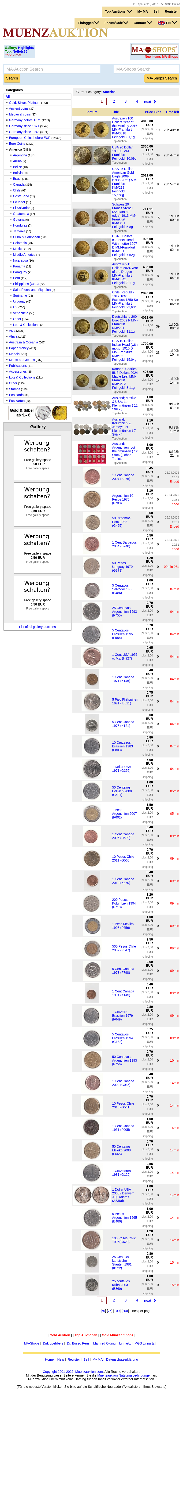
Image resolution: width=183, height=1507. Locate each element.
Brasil (17, 178)
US (15, 307)
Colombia (20, 243)
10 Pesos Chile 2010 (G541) (123, 1105)
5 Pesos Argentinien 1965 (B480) (124, 1217)
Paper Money (18, 348)
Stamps (14, 389)
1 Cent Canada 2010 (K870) (123, 881)
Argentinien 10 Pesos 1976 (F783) (122, 499)
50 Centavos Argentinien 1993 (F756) (124, 1060)
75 (110, 1311)
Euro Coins (17, 143)
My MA (142, 11)
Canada (18, 184)
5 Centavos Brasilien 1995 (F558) (122, 634)
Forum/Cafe (116, 22)
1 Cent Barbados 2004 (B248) (124, 544)
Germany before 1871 (25, 120)
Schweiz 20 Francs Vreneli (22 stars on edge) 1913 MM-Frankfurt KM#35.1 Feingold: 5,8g (124, 215)
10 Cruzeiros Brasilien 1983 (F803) (122, 746)
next (147, 102)
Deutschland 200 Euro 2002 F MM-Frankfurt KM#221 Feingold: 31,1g (125, 324)
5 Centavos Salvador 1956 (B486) (122, 589)
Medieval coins (20, 114)
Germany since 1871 (24, 126)
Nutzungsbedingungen (135, 1375)
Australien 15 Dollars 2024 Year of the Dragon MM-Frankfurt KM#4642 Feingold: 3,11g (125, 273)
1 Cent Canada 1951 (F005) (123, 1128)
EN (167, 22)
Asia (12, 330)
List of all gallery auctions (37, 627)
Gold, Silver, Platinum (24, 103)
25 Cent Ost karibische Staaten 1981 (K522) (121, 1262)
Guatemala (21, 214)
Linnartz (125, 1343)
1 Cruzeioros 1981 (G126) (121, 1172)
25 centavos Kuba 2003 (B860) (121, 1285)
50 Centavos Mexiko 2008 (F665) (121, 1150)
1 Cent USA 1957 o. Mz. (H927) (124, 656)
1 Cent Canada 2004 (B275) (123, 477)
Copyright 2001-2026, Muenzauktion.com (73, 1372)
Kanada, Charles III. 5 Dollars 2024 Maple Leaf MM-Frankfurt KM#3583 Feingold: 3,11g (125, 378)
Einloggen (88, 22)
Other (17, 319)
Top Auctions (118, 11)
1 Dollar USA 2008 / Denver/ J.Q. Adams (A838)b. (123, 1195)
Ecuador (19, 202)
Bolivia (17, 173)
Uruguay (19, 301)
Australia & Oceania (23, 342)
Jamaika (19, 231)
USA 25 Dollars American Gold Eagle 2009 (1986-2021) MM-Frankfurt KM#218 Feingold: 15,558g (124, 182)
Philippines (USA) (26, 284)
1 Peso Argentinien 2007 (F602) (124, 813)
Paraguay (20, 272)
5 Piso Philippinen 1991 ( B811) (125, 701)
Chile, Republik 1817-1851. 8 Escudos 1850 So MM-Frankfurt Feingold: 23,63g (125, 299)
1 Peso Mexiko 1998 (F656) (123, 926)
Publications (18, 366)
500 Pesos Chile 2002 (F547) (124, 948)
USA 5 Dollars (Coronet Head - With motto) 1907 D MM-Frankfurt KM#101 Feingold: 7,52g (124, 245)
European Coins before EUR (29, 138)
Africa (13, 336)
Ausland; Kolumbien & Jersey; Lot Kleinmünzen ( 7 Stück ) (124, 427)
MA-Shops (31, 1343)
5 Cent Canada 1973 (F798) (123, 970)
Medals (14, 354)
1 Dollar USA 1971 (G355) (121, 768)
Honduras (20, 225)
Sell (156, 11)
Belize (17, 167)
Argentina (20, 155)
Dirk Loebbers (53, 1343)
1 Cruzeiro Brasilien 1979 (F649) (122, 1015)
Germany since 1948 (24, 132)
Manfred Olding (104, 1343)
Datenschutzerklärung (122, 1359)
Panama (19, 266)
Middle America (24, 254)
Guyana (18, 219)
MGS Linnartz (144, 1343)
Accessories (17, 371)
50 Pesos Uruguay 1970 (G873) (122, 566)
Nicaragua (20, 260)
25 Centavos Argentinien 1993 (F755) (124, 611)
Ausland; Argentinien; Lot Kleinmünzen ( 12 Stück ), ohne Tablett (125, 451)
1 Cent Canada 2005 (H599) (123, 836)
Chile (16, 190)
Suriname (20, 295)
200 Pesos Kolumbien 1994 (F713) (124, 903)
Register (171, 11)
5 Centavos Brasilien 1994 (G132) (122, 1038)
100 (117, 1311)
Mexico (18, 249)
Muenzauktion (107, 1375)
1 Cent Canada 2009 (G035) (123, 1083)
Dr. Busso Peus (78, 1343)
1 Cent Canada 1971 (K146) (123, 679)
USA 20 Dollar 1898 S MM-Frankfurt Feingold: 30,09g (124, 152)
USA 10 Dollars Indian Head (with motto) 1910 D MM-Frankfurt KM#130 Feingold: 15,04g (125, 350)
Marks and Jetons (22, 360)
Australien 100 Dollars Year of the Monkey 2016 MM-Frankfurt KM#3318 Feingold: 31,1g (124, 127)
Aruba (17, 161)
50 (103, 1311)
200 (125, 1311)
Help (60, 1359)
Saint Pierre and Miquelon (32, 290)
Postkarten (17, 401)
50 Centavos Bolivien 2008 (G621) (122, 791)
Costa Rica (21, 196)
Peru (16, 278)
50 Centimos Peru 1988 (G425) (121, 521)
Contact (143, 22)
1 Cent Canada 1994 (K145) (123, 993)
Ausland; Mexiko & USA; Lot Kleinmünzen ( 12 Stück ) (125, 403)
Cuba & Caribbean (26, 237)
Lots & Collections (26, 325)
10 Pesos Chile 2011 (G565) (123, 858)
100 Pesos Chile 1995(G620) (124, 1240)
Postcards (16, 395)
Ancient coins (18, 108)
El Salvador (21, 208)
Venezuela (20, 313)
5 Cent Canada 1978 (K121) (123, 724)
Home (49, 1359)
